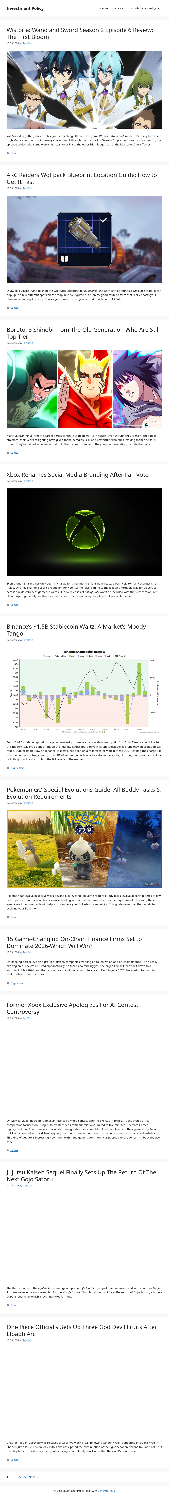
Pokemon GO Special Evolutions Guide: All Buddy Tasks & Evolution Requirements (84, 793)
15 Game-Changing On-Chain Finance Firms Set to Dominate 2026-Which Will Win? (74, 942)
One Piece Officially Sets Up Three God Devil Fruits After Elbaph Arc (82, 1330)
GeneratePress (106, 1490)
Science (103, 8)
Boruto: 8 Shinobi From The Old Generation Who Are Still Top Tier (83, 333)
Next (33, 1477)
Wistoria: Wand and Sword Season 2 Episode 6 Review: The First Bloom (80, 33)
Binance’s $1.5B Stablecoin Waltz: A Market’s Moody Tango (76, 630)
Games (14, 153)
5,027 (22, 1477)
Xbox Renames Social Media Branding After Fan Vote (77, 474)
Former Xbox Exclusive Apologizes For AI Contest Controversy (72, 1008)
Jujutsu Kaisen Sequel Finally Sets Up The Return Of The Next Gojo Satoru (81, 1175)
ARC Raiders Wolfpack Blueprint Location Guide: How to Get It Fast (82, 178)
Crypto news (17, 767)
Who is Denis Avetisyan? (145, 8)
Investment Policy (25, 8)
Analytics (119, 8)
